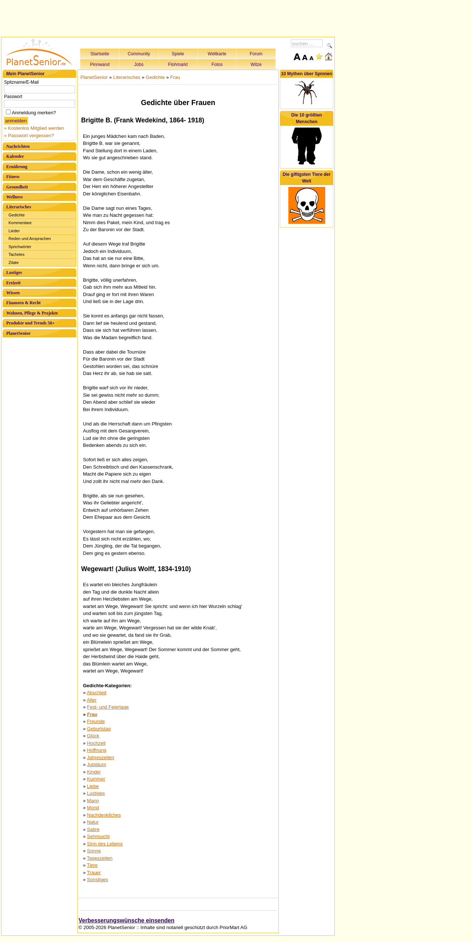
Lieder (14, 231)
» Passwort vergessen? (29, 135)
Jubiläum (96, 764)
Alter (92, 700)
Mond (93, 807)
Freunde (96, 721)
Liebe (93, 786)
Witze (256, 64)
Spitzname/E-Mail (21, 82)
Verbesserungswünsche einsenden (126, 920)
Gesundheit (17, 187)
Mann (93, 800)
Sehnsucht (98, 836)
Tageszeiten (99, 858)
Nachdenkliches (104, 815)
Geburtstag (99, 728)
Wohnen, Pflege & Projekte (32, 313)
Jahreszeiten (100, 757)
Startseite (99, 53)
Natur (93, 822)
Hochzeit (96, 743)
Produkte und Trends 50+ (30, 323)
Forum (256, 53)
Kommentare (20, 222)
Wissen (13, 292)
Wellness (14, 196)
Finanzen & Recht (23, 302)
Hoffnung (97, 750)
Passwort (13, 96)
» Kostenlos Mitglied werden (34, 128)
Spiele (178, 53)
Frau (175, 77)
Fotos (216, 64)
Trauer (94, 872)
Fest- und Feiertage (108, 707)
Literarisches (18, 206)
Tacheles (16, 254)
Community (139, 53)
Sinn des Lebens (105, 844)
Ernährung (16, 166)
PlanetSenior (18, 333)
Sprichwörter (19, 246)
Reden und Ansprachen (29, 238)
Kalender (15, 156)
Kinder (94, 772)
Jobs (138, 64)
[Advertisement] (168, 17)
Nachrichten (18, 146)
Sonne (94, 851)
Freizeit (13, 282)
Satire (93, 829)
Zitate (13, 262)
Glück (93, 735)
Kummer (96, 779)
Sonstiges (97, 879)
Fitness (13, 176)
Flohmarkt (178, 64)
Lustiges (14, 272)
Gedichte (16, 215)
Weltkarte (217, 53)
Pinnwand (100, 64)
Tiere (92, 865)
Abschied (96, 692)
